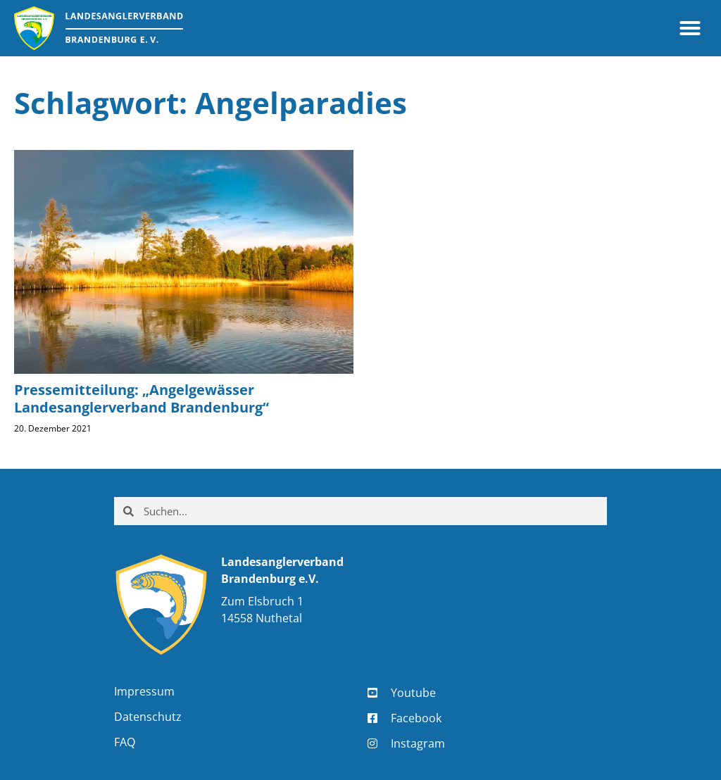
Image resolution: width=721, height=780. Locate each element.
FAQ (124, 742)
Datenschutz (148, 717)
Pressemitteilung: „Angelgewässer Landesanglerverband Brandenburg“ (141, 398)
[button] (690, 28)
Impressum (144, 691)
